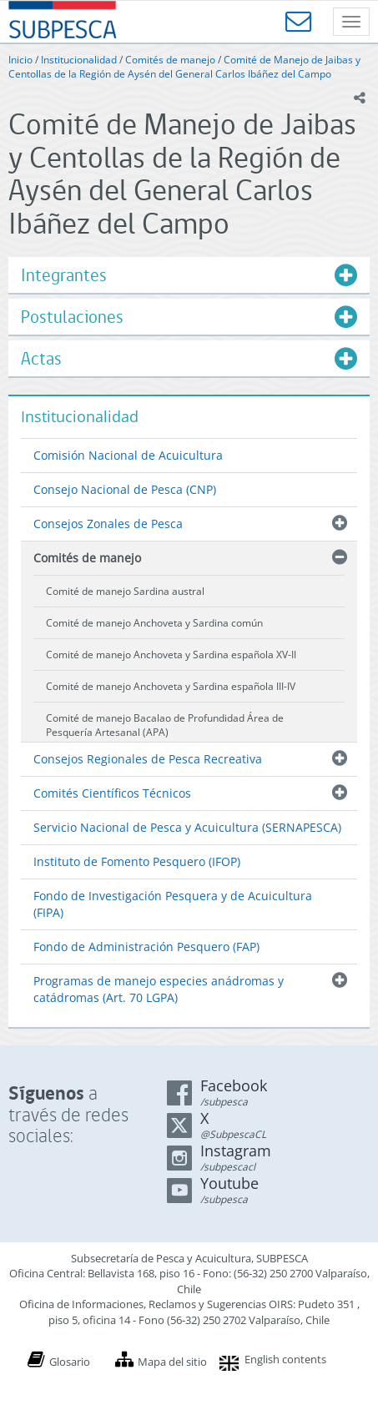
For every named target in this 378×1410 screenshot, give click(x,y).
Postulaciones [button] (72, 316)
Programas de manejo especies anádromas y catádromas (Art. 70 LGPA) (158, 989)
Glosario (69, 1361)
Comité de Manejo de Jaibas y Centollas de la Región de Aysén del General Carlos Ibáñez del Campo (184, 67)
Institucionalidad (79, 60)
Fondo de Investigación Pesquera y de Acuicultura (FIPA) (172, 904)
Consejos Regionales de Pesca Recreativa (147, 759)
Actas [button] (41, 358)
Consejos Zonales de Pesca (108, 523)
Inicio (20, 60)
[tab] (189, 275)
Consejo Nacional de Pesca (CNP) (124, 489)
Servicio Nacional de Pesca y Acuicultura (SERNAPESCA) (187, 827)
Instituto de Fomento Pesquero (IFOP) (136, 861)
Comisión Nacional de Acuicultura (128, 455)
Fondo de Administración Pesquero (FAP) (146, 946)
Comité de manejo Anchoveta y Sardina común (154, 623)
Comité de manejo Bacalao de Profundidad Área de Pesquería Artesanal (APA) (165, 725)
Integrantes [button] (64, 274)
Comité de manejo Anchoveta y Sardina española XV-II (171, 654)
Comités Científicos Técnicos (112, 793)
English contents (285, 1359)
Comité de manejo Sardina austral (125, 591)
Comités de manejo (170, 60)
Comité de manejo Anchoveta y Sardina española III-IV (170, 686)
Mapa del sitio (172, 1361)
